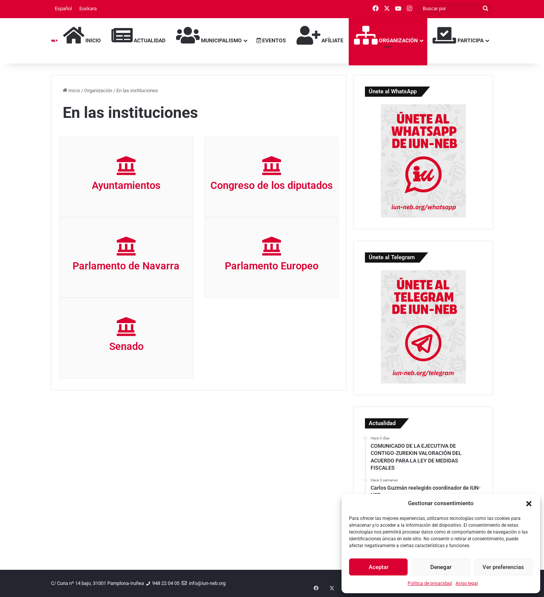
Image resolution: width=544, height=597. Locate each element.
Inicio (82, 35)
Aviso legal (467, 583)
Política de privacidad (430, 583)
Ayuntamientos (126, 185)
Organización (386, 35)
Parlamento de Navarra (126, 266)
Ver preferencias (503, 567)
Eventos (271, 40)
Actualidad (138, 35)
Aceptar (378, 567)
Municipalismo (209, 35)
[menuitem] (63, 8)
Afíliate (320, 35)
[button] (529, 503)
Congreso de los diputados (271, 185)
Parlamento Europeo (271, 266)
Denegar (440, 567)
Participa (458, 35)
